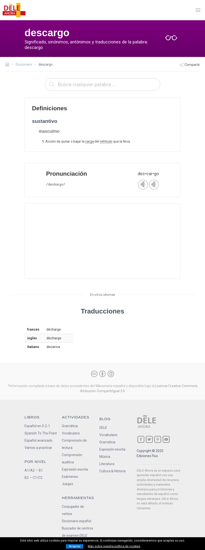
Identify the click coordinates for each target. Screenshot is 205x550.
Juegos (67, 484)
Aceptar (74, 546)
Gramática (70, 426)
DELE (103, 428)
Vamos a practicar (38, 448)
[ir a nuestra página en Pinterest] (158, 439)
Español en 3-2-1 (37, 426)
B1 (41, 470)
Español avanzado (38, 440)
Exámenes (70, 477)
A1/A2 (30, 470)
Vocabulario (71, 433)
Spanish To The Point (41, 433)
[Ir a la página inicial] (8, 65)
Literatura (106, 464)
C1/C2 (37, 478)
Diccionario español (76, 521)
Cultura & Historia (112, 471)
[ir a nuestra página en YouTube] (166, 439)
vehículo (106, 141)
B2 (27, 478)
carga (89, 141)
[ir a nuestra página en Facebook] (141, 439)
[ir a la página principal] (14, 10)
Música (104, 457)
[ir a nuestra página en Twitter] (149, 439)
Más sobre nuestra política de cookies (114, 546)
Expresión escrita (75, 469)
